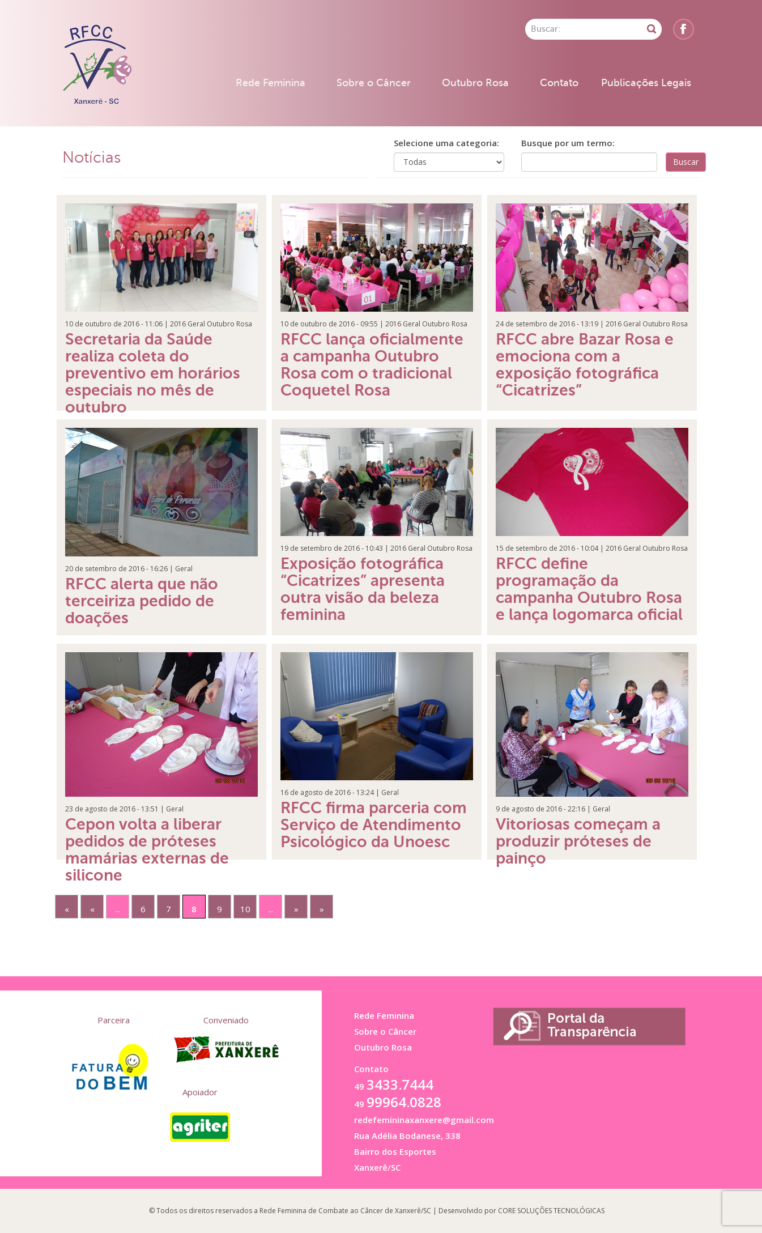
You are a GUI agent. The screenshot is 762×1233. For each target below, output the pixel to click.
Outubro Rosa (475, 82)
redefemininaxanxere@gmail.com (424, 1119)
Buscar (686, 161)
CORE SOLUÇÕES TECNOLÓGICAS (551, 1210)
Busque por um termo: (568, 142)
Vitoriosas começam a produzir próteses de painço (578, 841)
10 (245, 909)
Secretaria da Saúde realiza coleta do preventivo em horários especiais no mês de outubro (152, 373)
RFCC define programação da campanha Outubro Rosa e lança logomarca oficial (589, 589)
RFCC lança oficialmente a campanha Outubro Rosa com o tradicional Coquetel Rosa (371, 364)
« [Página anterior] (92, 909)
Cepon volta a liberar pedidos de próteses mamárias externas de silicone (147, 849)
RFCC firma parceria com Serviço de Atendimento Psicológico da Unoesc (373, 825)
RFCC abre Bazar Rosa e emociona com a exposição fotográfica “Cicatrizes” (585, 364)
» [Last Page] (322, 909)
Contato (559, 82)
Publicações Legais (646, 82)
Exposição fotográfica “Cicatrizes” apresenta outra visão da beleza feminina (362, 589)
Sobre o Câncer (374, 82)
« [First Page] (67, 909)
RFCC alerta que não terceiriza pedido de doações (141, 601)
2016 (178, 324)
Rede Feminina (270, 82)
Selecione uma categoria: (446, 142)
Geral (196, 324)
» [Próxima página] (296, 909)
